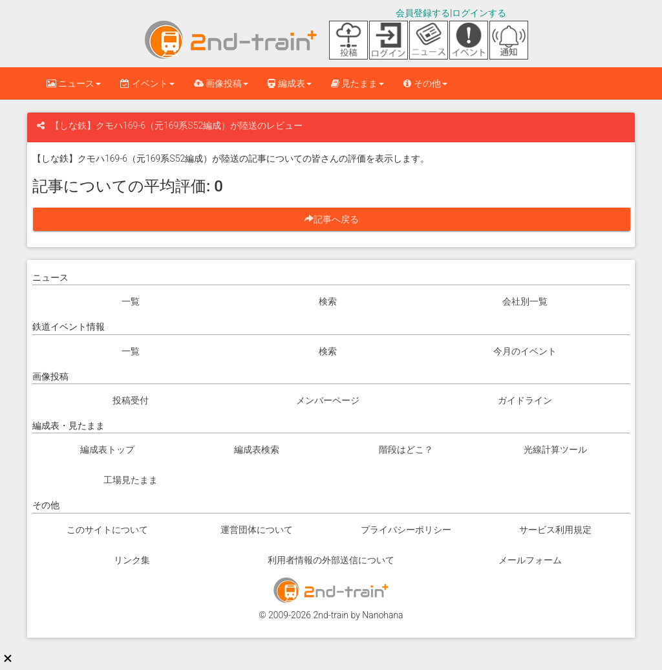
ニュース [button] (74, 83)
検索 (328, 301)
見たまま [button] (357, 83)
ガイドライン (525, 400)
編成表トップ (107, 449)
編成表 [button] (289, 83)
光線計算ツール (555, 449)
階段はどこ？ (406, 449)
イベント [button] (147, 83)
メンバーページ (327, 400)
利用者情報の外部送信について (331, 560)
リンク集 (132, 560)
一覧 (131, 301)
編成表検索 (256, 449)
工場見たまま (130, 480)
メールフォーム (530, 560)
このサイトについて (107, 529)
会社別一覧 (525, 301)
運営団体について (256, 529)
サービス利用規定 (555, 529)
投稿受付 (130, 400)
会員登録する (423, 13)
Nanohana (382, 615)
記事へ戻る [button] (336, 219)
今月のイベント (525, 351)
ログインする (479, 13)
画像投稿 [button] (221, 83)
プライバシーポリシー (406, 529)
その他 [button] (425, 83)
